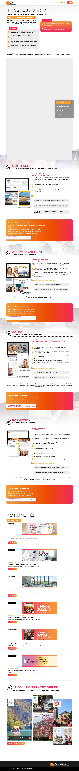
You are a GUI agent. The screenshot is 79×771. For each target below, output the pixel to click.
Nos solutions (27, 2)
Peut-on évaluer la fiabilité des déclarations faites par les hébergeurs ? (49, 212)
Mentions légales (16, 768)
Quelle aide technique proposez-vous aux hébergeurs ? (48, 284)
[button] (51, 200)
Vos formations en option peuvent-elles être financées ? (49, 472)
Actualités (44, 2)
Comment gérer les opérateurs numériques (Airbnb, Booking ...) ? (51, 200)
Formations (36, 2)
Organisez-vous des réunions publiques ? (45, 377)
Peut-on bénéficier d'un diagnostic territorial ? (46, 372)
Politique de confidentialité (27, 768)
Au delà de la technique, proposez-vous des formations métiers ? (51, 467)
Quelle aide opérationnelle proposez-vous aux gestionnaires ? (50, 289)
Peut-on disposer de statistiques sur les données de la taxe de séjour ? (50, 205)
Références (52, 2)
